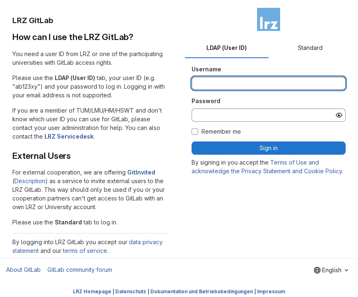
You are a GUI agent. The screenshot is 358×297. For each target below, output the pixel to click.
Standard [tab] (310, 47)
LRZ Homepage (92, 291)
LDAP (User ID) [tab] (226, 47)
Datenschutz (130, 291)
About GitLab (23, 269)
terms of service (85, 250)
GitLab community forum (79, 269)
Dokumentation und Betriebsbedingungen (201, 291)
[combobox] (331, 270)
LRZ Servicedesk (69, 136)
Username (206, 69)
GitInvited (141, 172)
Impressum (271, 291)
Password (206, 100)
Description (29, 180)
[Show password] (339, 115)
